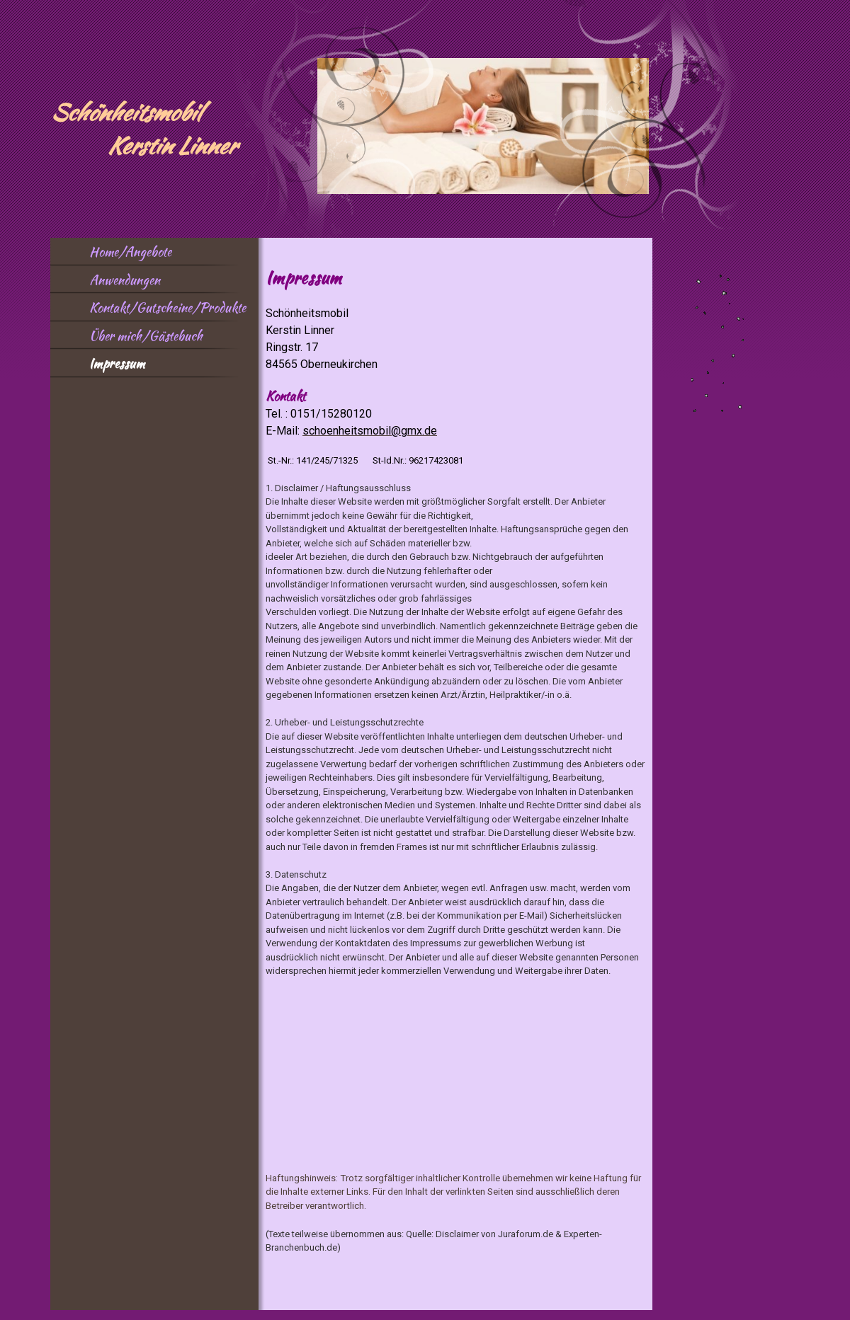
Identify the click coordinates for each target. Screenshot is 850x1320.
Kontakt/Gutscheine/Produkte (167, 307)
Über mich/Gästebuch (146, 335)
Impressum (116, 363)
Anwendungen (124, 279)
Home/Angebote (130, 251)
